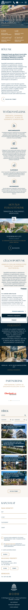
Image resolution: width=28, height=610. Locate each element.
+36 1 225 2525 (6, 564)
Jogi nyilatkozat (14, 602)
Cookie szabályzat (14, 607)
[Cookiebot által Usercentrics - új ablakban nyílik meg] (20, 289)
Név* (2, 511)
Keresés (3, 415)
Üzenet (3, 527)
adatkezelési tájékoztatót (10, 543)
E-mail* (3, 517)
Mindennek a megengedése (14, 315)
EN (22, 2)
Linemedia (16, 599)
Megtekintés (16, 248)
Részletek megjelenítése (18, 311)
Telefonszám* (4, 522)
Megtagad (14, 320)
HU (20, 2)
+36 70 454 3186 (7, 576)
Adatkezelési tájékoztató (14, 604)
